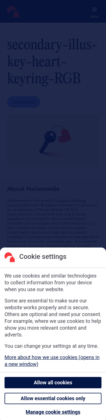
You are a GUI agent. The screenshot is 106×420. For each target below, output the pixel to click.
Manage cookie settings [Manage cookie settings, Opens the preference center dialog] (53, 412)
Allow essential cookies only (53, 398)
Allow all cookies (53, 382)
